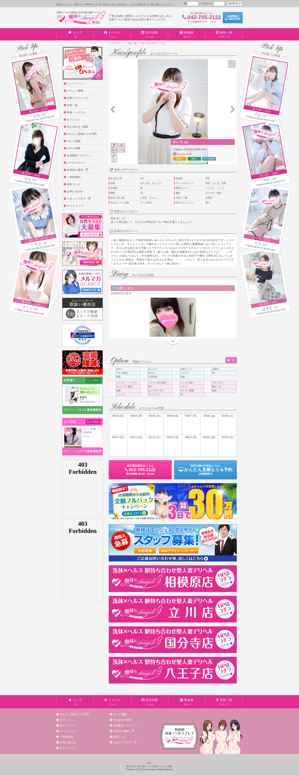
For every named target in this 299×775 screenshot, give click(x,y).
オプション (66, 719)
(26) (30, 179)
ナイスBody (209, 159)
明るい (179, 159)
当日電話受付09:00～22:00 (140, 469)
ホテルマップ (68, 725)
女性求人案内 (123, 731)
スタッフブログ (125, 742)
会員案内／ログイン (125, 725)
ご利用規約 (66, 736)
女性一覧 (132, 43)
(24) (39, 115)
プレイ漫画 (119, 714)
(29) (260, 244)
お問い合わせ (68, 742)
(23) (270, 308)
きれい (194, 159)
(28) (30, 308)
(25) (260, 115)
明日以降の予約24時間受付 (205, 469)
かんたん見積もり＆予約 (74, 714)
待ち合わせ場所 (122, 719)
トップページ (116, 43)
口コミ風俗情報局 (89, 409)
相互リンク (119, 736)
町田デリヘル (71, 409)
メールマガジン (69, 731)
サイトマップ (68, 748)
